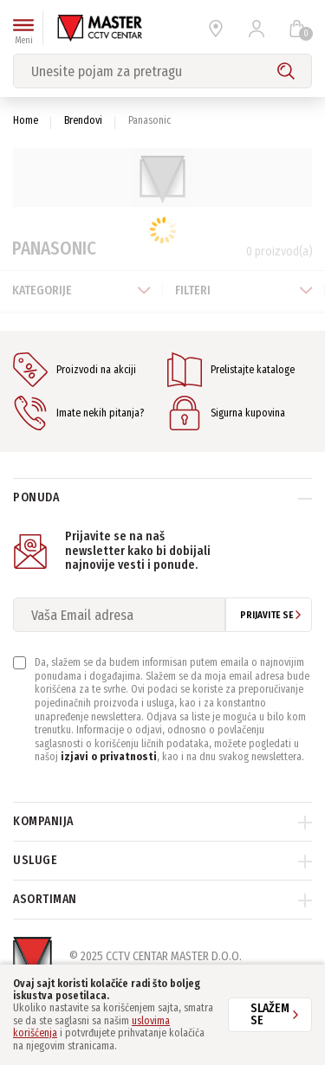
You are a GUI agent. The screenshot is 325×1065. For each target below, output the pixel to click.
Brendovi (83, 120)
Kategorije (81, 290)
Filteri (244, 290)
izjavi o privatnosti (109, 757)
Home (25, 120)
